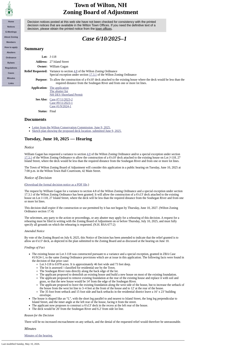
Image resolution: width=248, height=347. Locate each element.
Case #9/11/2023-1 (61, 102)
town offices (104, 28)
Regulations (11, 68)
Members (11, 42)
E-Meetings (11, 32)
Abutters (11, 52)
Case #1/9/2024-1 (60, 106)
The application (59, 87)
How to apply (11, 47)
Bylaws (11, 63)
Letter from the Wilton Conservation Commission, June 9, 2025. (71, 127)
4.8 (75, 71)
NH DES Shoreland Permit (66, 94)
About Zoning (11, 37)
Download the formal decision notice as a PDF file (56, 184)
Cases (11, 73)
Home (11, 21)
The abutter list (59, 91)
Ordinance (11, 57)
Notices (11, 27)
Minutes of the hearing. (38, 335)
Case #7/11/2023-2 (61, 99)
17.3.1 (93, 74)
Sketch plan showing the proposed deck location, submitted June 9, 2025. (77, 130)
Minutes (11, 78)
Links (11, 83)
